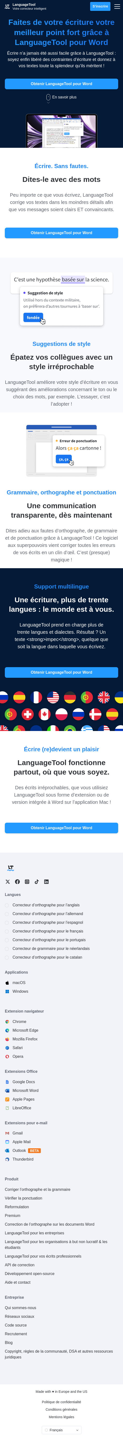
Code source (16, 1325)
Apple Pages (24, 1099)
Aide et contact (17, 1282)
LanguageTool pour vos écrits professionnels (43, 1256)
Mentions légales (61, 1417)
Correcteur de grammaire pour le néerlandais (51, 949)
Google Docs (24, 1082)
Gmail (18, 1133)
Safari (18, 1048)
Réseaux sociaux (19, 1316)
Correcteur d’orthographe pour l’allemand (48, 914)
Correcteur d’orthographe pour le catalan (47, 957)
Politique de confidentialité (61, 1402)
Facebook (17, 882)
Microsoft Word (25, 1091)
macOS (19, 983)
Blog (9, 1343)
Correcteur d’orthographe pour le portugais (49, 940)
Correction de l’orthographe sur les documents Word (49, 1224)
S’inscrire (100, 6)
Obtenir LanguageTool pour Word (61, 84)
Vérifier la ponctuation (23, 1198)
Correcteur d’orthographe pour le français (48, 931)
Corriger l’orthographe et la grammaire (37, 1189)
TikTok (37, 882)
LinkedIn (46, 882)
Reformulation (17, 1207)
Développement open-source (29, 1274)
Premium (12, 1216)
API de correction (20, 1265)
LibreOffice (22, 1108)
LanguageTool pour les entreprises (34, 1233)
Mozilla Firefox (25, 1039)
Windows (20, 991)
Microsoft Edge (25, 1030)
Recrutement (16, 1334)
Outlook (27, 1150)
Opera (18, 1056)
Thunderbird (23, 1159)
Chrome (19, 1022)
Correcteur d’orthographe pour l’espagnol (48, 922)
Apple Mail (22, 1142)
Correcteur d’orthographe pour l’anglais (46, 905)
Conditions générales (62, 1409)
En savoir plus (61, 97)
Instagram (27, 882)
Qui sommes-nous (20, 1308)
